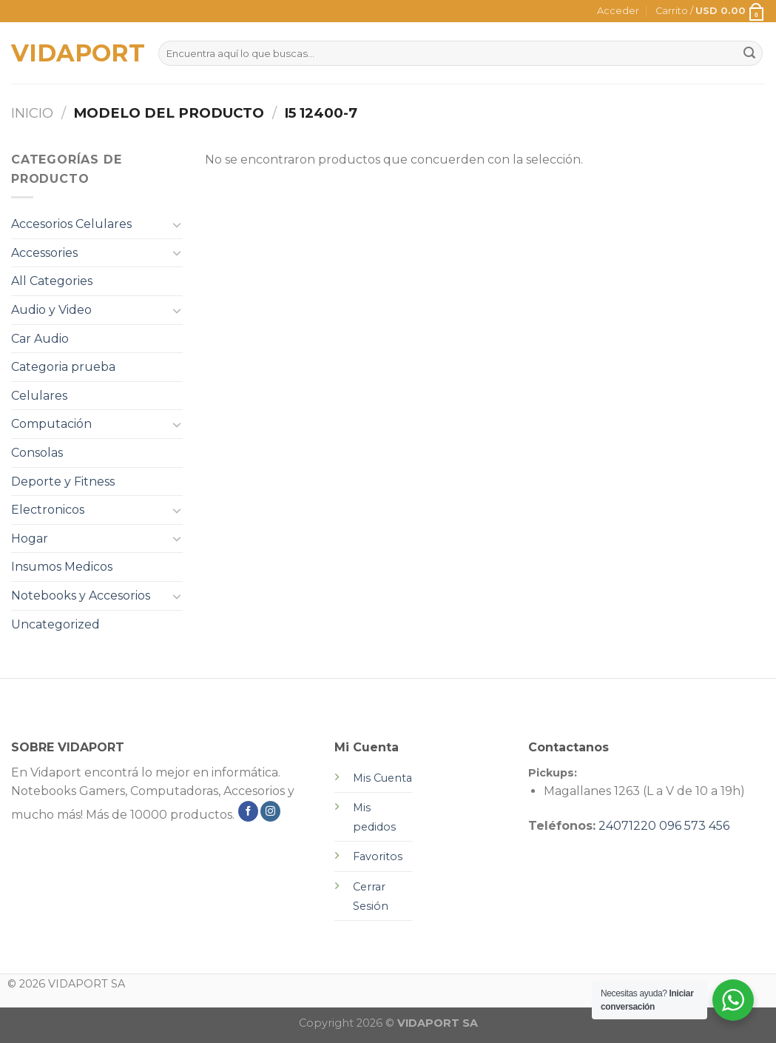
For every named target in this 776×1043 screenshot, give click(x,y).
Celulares (39, 396)
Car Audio (40, 339)
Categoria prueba (63, 367)
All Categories (51, 281)
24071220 (627, 826)
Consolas (37, 453)
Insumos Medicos (61, 567)
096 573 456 (694, 826)
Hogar (29, 538)
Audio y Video (51, 310)
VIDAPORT (73, 53)
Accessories (44, 253)
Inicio (32, 112)
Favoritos (377, 856)
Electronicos (47, 510)
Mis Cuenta (382, 778)
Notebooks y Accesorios (80, 595)
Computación (51, 424)
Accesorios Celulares (71, 224)
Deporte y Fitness (63, 481)
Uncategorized (55, 624)
